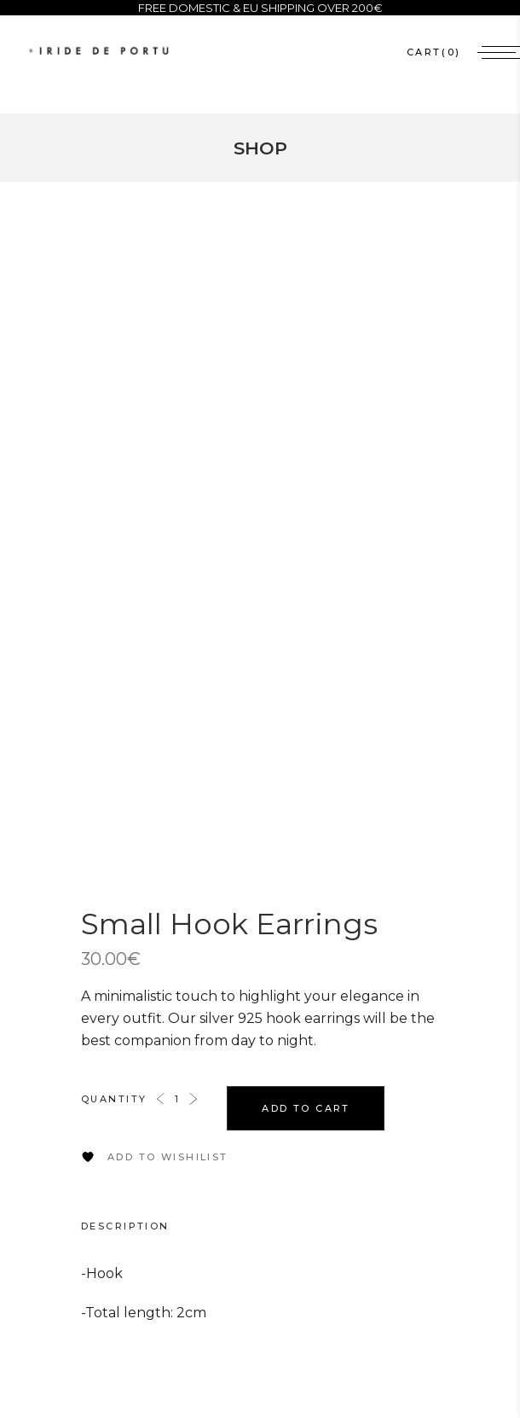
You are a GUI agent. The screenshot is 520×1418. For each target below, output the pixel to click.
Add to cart (306, 1108)
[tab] (142, 1226)
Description (125, 1226)
